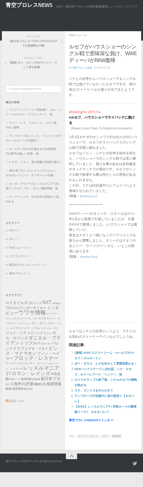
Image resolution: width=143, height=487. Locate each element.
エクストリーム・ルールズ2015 (31, 327)
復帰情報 (116, 451)
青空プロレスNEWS (30, 6)
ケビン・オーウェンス (21, 333)
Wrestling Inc (89, 205)
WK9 (15, 317)
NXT (46, 312)
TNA (9, 317)
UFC (11, 248)
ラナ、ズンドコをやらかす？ (96, 405)
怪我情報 (36, 388)
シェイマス (14, 337)
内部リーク (14, 388)
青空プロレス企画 (83, 77)
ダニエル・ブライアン (33, 350)
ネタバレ (46, 353)
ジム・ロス (52, 337)
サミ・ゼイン (39, 332)
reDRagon (56, 312)
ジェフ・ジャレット (33, 337)
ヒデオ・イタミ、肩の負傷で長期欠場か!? (35, 171)
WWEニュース (78, 44)
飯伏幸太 (28, 398)
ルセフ (105, 451)
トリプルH (30, 352)
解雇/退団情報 (14, 398)
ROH (11, 239)
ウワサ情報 (32, 322)
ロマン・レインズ (31, 383)
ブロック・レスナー (36, 367)
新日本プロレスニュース (24, 274)
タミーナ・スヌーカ (88, 451)
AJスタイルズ (17, 312)
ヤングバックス (15, 372)
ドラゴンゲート (18, 265)
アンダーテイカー (33, 317)
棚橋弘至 (40, 393)
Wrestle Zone (89, 266)
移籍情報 (54, 393)
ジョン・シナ (16, 342)
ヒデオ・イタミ (36, 358)
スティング (35, 342)
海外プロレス (17, 282)
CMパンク (35, 312)
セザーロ (48, 342)
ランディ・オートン (36, 372)
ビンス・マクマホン (32, 360)
